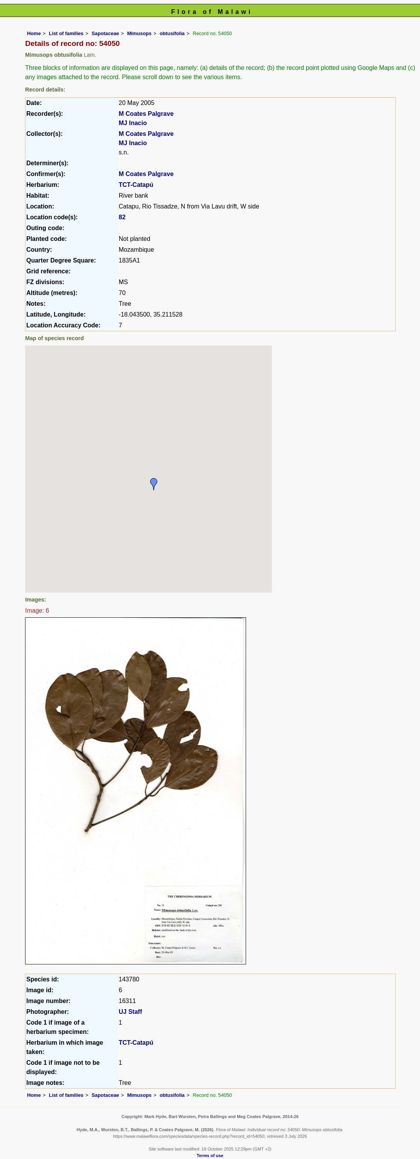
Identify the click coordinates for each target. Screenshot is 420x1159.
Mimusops (139, 33)
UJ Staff (130, 1011)
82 (122, 217)
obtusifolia (172, 33)
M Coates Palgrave (146, 113)
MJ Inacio (133, 123)
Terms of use (210, 1155)
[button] (154, 484)
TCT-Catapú (136, 184)
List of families (66, 33)
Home (34, 33)
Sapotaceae (105, 33)
